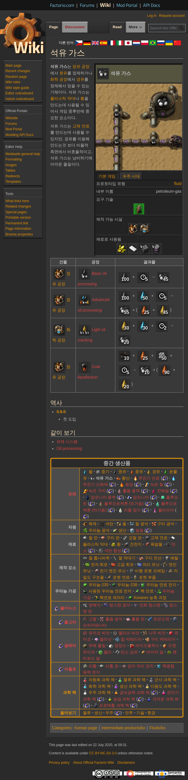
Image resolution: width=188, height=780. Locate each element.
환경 (151, 712)
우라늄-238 (127, 584)
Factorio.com (62, 5)
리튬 (93, 666)
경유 (80, 79)
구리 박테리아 (163, 639)
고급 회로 (125, 564)
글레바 (70, 645)
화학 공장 (58, 79)
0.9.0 (61, 411)
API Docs (151, 5)
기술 (140, 712)
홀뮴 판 (138, 619)
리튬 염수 (132, 510)
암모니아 (141, 497)
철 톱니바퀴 (99, 558)
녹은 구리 (97, 490)
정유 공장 (80, 66)
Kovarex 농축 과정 (150, 597)
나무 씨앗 (157, 633)
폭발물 (156, 544)
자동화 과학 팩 (102, 679)
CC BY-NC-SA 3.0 (102, 753)
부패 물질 (97, 645)
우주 (109, 712)
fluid (177, 183)
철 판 (93, 537)
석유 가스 (104, 478)
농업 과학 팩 (124, 699)
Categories (61, 728)
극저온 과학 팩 (166, 699)
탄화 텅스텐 (149, 605)
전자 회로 (99, 564)
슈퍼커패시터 (95, 625)
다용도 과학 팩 (164, 686)
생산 (98, 712)
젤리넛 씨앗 (128, 633)
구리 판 (113, 537)
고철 (93, 619)
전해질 (163, 490)
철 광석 (141, 523)
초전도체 (161, 619)
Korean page (85, 728)
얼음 (139, 530)
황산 (126, 478)
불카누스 (68, 608)
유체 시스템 (67, 441)
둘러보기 (68, 712)
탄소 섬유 (129, 652)
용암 (129, 484)
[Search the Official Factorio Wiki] (167, 28)
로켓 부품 (147, 577)
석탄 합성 (112, 550)
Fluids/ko (157, 728)
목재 (93, 523)
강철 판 (135, 537)
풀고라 (70, 622)
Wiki (105, 5)
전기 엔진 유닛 (113, 570)
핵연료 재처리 (112, 597)
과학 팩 (69, 692)
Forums (87, 5)
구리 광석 (165, 523)
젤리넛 (106, 639)
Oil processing (69, 448)
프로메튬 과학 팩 (114, 705)
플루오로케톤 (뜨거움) (124, 503)
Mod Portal (126, 5)
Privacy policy (59, 763)
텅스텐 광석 (119, 605)
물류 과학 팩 (135, 679)
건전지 (136, 544)
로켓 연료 (121, 577)
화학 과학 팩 (100, 686)
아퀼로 (70, 669)
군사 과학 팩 (165, 679)
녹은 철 (156, 484)
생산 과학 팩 (131, 686)
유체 (72, 494)
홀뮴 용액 (131, 490)
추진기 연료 (149, 478)
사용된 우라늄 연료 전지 (110, 591)
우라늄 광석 (99, 530)
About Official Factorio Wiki (93, 763)
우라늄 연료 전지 (161, 584)
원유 (63, 73)
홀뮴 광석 (113, 619)
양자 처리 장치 (141, 666)
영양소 (120, 645)
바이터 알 (155, 652)
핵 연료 (147, 591)
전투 (129, 712)
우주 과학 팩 (100, 692)
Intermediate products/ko (123, 728)
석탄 (109, 523)
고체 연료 (80, 126)
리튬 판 (111, 666)
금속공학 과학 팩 (135, 692)
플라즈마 (166, 510)
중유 (139, 471)
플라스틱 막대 (62, 98)
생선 (122, 530)
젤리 (108, 652)
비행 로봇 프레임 (150, 570)
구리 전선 (153, 558)
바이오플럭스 (147, 645)
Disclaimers (126, 763)
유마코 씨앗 (99, 633)
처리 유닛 (151, 564)
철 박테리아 (131, 639)
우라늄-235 (98, 584)
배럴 (174, 558)
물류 (87, 712)
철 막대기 (126, 558)
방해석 (95, 605)
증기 (105, 471)
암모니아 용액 (103, 497)
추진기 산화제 (95, 484)
